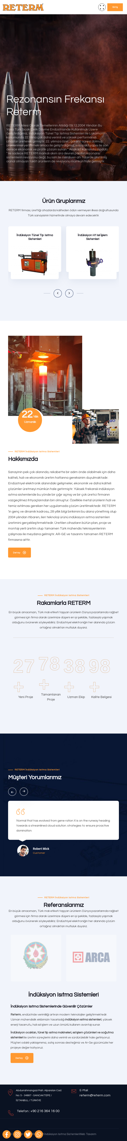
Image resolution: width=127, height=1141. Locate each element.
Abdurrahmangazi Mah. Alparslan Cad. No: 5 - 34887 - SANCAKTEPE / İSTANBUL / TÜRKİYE (39, 1095)
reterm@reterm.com (95, 1095)
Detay (19, 553)
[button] (58, 293)
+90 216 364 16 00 (45, 1111)
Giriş (115, 7)
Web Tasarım (87, 1134)
